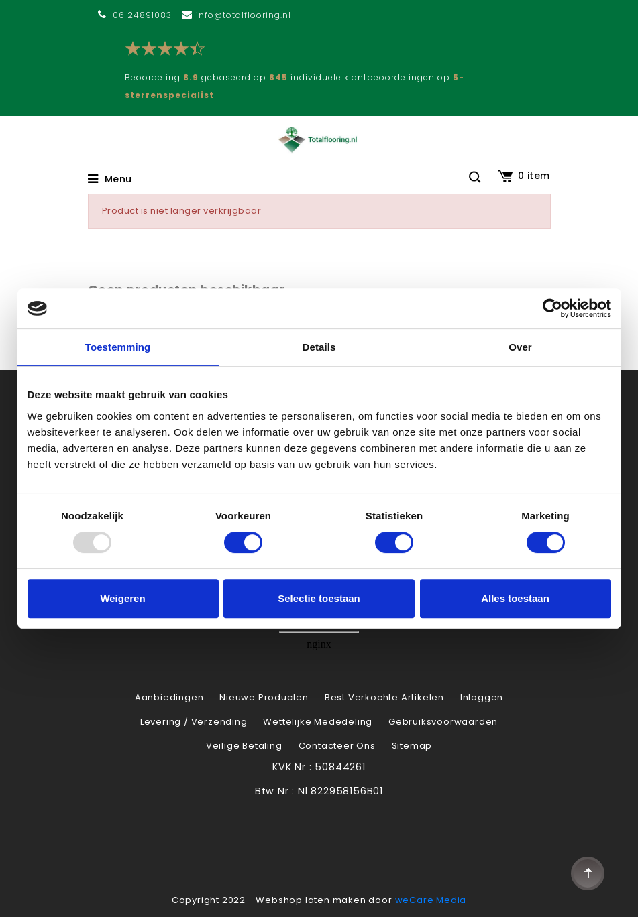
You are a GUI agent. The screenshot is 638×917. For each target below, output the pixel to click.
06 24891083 (142, 15)
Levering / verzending (194, 721)
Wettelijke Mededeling (317, 721)
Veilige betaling (244, 745)
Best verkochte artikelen (384, 697)
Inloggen (481, 697)
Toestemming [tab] (118, 347)
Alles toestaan (515, 598)
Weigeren (122, 598)
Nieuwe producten (264, 697)
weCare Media (431, 900)
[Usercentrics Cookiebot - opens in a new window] (552, 308)
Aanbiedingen (169, 697)
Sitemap (412, 745)
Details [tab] (319, 347)
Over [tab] (520, 347)
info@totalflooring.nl (243, 15)
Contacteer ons (337, 745)
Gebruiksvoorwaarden (443, 721)
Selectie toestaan (319, 598)
